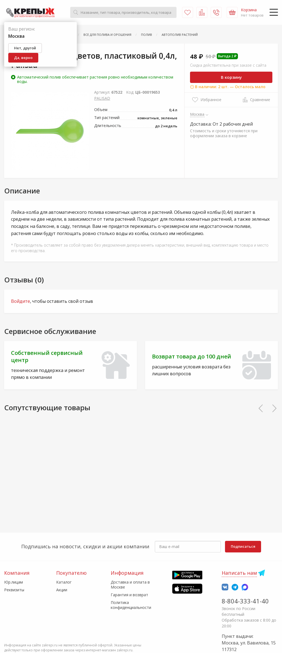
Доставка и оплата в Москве (130, 584)
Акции (61, 589)
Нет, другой (25, 47)
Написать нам (239, 573)
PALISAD (102, 98)
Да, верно (23, 57)
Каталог (64, 582)
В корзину (231, 77)
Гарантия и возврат (129, 594)
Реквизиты (14, 589)
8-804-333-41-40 (245, 601)
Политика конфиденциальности (131, 605)
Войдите (20, 301)
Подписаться (243, 546)
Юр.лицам (13, 582)
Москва (197, 114)
